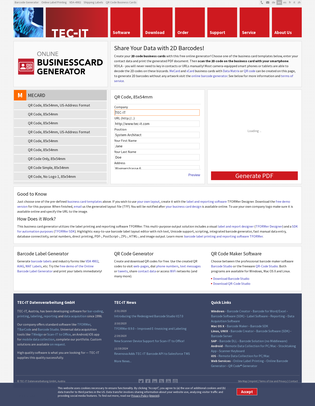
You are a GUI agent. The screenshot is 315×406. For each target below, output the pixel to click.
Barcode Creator (238, 311)
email (78, 206)
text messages (190, 266)
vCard (190, 71)
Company (121, 107)
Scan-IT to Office (59, 334)
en (279, 2)
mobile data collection (38, 339)
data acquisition (75, 316)
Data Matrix (231, 71)
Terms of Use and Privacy (273, 381)
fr (290, 2)
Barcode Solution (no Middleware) (263, 341)
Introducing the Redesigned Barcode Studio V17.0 (148, 316)
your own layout (148, 201)
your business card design (183, 206)
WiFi (173, 271)
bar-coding (95, 311)
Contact (293, 381)
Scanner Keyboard (232, 351)
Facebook (147, 381)
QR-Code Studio (267, 266)
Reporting (277, 316)
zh (299, 2)
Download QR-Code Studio (231, 283)
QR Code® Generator (242, 366)
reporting (51, 316)
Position (120, 129)
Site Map (242, 381)
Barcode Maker (237, 326)
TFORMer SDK (65, 231)
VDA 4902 (92, 261)
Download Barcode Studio (231, 278)
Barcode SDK (259, 326)
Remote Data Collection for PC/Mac (250, 346)
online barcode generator (209, 76)
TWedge (37, 334)
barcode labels (41, 261)
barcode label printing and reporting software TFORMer (223, 236)
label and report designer (236, 226)
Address (119, 163)
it (294, 2)
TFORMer (84, 324)
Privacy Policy (139, 396)
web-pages (141, 266)
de (273, 2)
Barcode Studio (221, 266)
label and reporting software (206, 201)
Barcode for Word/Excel (269, 311)
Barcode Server (221, 336)
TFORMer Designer (269, 226)
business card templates (84, 201)
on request (57, 344)
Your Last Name (125, 152)
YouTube (168, 381)
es (284, 2)
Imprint (154, 396)
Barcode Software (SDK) (227, 316)
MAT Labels (33, 266)
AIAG (20, 266)
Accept (247, 391)
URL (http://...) (124, 118)
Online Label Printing (248, 361)
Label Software (257, 316)
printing (23, 316)
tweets (123, 271)
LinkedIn (154, 381)
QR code (249, 71)
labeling (36, 316)
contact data (147, 271)
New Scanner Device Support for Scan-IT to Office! (149, 341)
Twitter (141, 381)
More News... (123, 361)
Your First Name (125, 140)
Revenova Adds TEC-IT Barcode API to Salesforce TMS (152, 353)
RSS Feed (161, 381)
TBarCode (24, 329)
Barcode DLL (228, 341)
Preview (194, 175)
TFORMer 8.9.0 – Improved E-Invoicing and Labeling (150, 328)
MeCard (174, 71)
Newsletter (175, 381)
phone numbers (167, 266)
